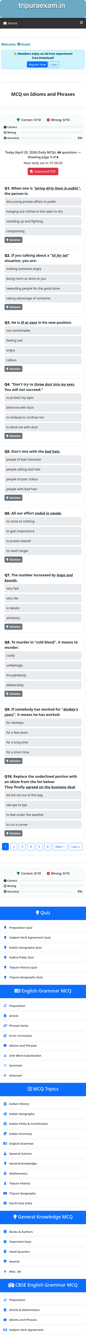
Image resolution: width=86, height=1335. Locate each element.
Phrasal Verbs (15, 1026)
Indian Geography (19, 1114)
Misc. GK (12, 1271)
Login (53, 64)
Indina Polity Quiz (18, 957)
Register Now (37, 64)
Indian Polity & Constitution (25, 1124)
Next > (60, 846)
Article (10, 1016)
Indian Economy (17, 1134)
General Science (17, 1153)
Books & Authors (18, 1232)
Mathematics (15, 1173)
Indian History (16, 1104)
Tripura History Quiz (20, 967)
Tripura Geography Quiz (23, 977)
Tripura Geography (19, 1193)
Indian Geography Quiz (22, 947)
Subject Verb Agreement (23, 1330)
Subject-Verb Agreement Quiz (27, 937)
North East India (17, 1203)
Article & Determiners (21, 1310)
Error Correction (17, 1036)
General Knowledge (20, 1163)
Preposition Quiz (17, 928)
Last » (75, 846)
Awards (11, 1261)
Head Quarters (16, 1252)
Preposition (14, 1006)
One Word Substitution (22, 1055)
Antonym (12, 1075)
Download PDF (43, 171)
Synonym (12, 1065)
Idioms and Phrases (20, 1045)
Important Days (17, 1241)
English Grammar (18, 1143)
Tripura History (16, 1183)
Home (10, 23)
